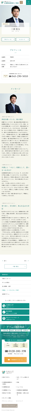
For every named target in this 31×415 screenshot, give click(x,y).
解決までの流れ (6, 393)
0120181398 (17, 351)
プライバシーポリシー (7, 401)
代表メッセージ (6, 278)
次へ (25, 261)
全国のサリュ (5, 294)
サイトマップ (19, 401)
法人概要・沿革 (6, 286)
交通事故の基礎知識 (22, 390)
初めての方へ (6, 377)
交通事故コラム (6, 390)
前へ (5, 261)
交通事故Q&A (6, 387)
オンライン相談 (6, 398)
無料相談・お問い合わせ (23, 394)
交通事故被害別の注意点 (7, 383)
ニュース (19, 387)
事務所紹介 (5, 274)
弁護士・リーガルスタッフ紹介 (10, 290)
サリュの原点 (5, 282)
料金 (18, 382)
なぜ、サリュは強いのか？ (23, 378)
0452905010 (20, 76)
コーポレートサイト (9, 406)
